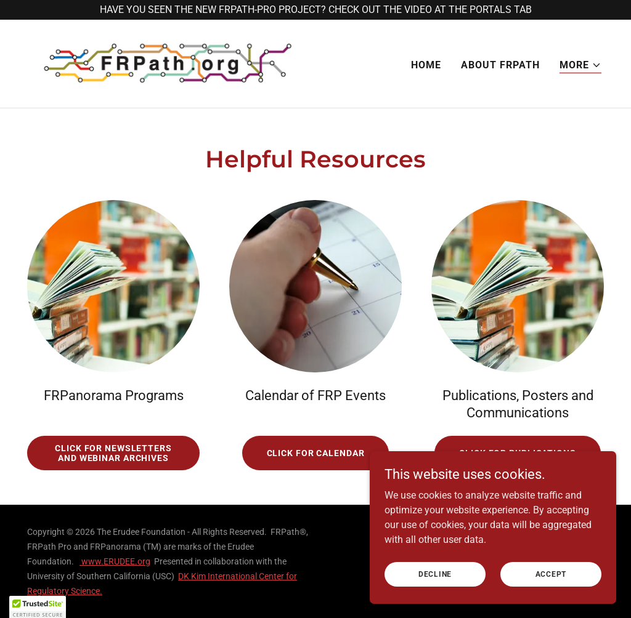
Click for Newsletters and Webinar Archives (113, 453)
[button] (580, 65)
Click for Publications (517, 453)
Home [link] (426, 65)
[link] (168, 63)
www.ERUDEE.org (114, 561)
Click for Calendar (316, 453)
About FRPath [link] (500, 65)
